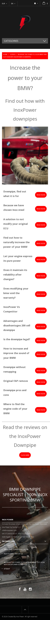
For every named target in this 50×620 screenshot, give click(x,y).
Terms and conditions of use (16, 549)
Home (5, 54)
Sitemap (7, 569)
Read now (41, 195)
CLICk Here (25, 455)
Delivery (7, 545)
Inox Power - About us (13, 554)
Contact (7, 558)
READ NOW (41, 259)
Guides (12, 54)
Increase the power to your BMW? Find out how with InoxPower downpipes (24, 563)
